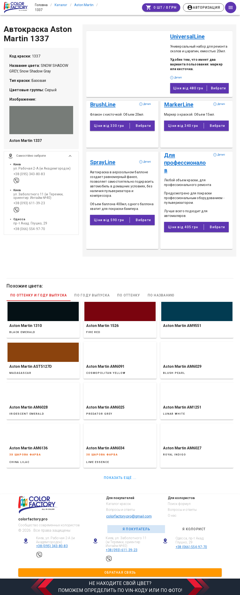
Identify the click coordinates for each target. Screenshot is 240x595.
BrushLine (103, 104)
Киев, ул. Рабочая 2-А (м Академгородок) (55, 540)
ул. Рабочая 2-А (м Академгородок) (42, 169)
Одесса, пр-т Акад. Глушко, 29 (190, 540)
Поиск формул (179, 504)
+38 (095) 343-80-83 (29, 175)
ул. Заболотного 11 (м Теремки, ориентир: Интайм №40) (38, 196)
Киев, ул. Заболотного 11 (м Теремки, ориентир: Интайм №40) (126, 542)
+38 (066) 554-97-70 (29, 229)
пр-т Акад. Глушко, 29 (30, 224)
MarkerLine (178, 104)
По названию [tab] (161, 295)
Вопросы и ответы (120, 510)
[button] (41, 157)
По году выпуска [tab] (92, 295)
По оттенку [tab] (128, 295)
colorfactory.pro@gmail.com (129, 516)
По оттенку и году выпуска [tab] (38, 295)
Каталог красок (118, 504)
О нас (172, 515)
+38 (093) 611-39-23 (29, 204)
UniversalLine (187, 36)
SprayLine (102, 162)
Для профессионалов (185, 163)
